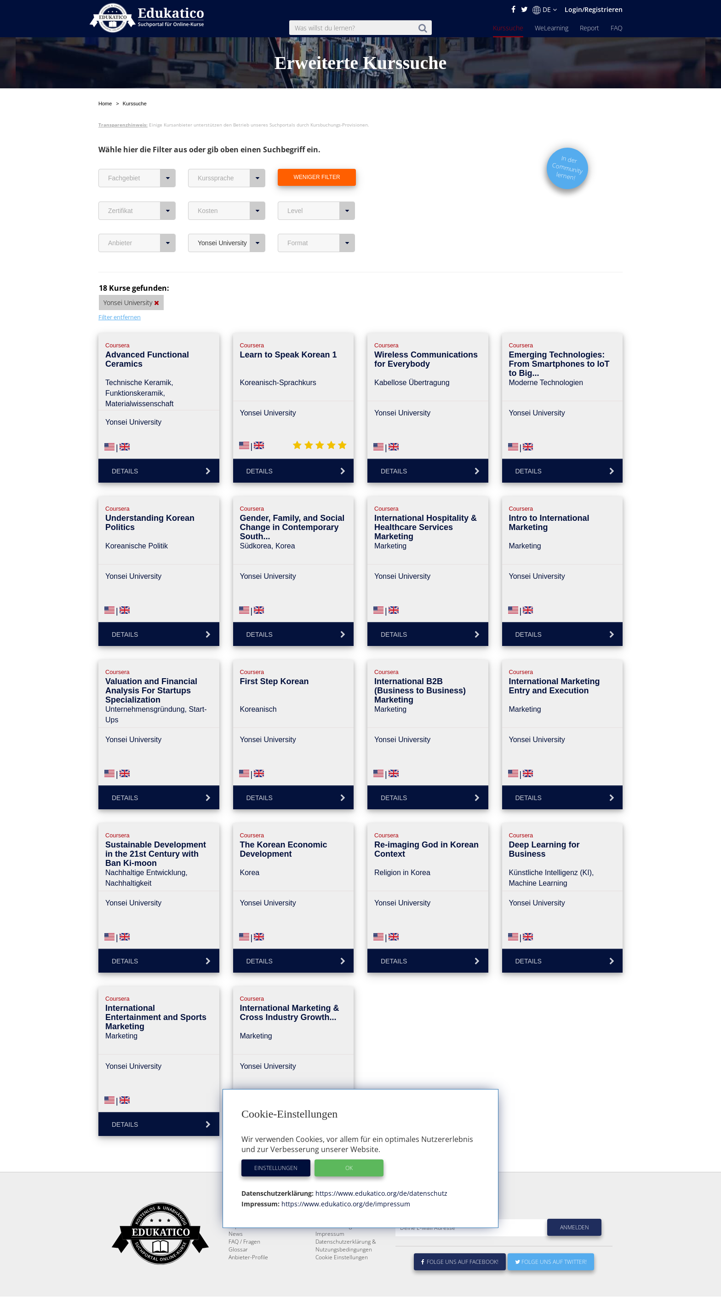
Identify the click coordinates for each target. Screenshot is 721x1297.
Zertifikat (142, 189)
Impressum (329, 1234)
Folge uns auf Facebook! (459, 1262)
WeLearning (551, 27)
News (236, 1234)
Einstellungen (276, 1168)
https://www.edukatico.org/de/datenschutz (380, 1193)
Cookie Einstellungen (341, 1258)
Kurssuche (508, 27)
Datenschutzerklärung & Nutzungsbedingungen (345, 1246)
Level (321, 189)
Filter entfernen (119, 295)
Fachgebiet (142, 156)
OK (349, 1168)
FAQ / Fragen (244, 1242)
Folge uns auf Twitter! (551, 1262)
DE (544, 9)
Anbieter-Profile (248, 1258)
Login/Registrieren (594, 9)
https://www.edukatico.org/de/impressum (345, 1203)
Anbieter (142, 221)
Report (589, 27)
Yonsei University (231, 221)
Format (321, 221)
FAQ (617, 27)
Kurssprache (231, 156)
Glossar (238, 1250)
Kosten (231, 189)
